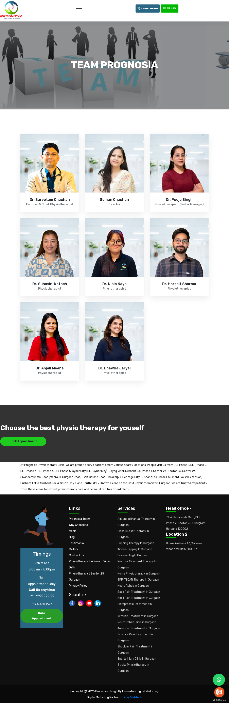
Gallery (73, 550)
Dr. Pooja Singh (179, 200)
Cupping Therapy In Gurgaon (136, 544)
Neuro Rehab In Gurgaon (133, 586)
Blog (72, 537)
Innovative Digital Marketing (140, 692)
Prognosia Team (79, 519)
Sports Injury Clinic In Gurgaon (137, 659)
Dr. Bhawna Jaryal (114, 368)
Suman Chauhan (114, 200)
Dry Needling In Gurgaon (133, 556)
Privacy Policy (78, 586)
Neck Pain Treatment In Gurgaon (139, 598)
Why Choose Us (79, 525)
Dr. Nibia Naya (114, 284)
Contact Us (76, 556)
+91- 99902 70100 (41, 596)
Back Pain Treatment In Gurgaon (139, 592)
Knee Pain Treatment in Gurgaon (139, 629)
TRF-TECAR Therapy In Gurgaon (138, 580)
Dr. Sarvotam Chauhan (50, 200)
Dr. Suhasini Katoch (49, 284)
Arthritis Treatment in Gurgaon (138, 616)
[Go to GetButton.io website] (219, 700)
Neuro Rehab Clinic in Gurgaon (137, 623)
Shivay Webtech (131, 698)
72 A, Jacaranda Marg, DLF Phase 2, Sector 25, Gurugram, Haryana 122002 (186, 523)
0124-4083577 (42, 605)
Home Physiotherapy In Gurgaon (139, 574)
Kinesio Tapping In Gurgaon (135, 550)
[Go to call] (219, 692)
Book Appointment (23, 442)
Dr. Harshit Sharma (179, 284)
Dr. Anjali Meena (50, 368)
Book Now (169, 8)
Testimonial (76, 544)
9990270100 (148, 8)
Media (72, 531)
